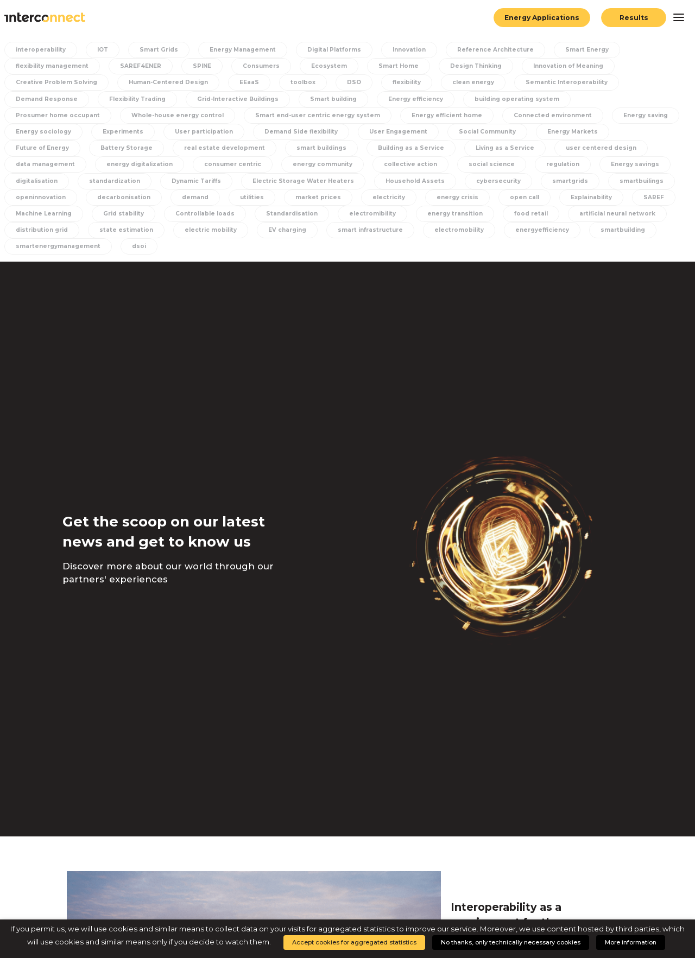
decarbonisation (123, 197)
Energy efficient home (447, 115)
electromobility (459, 229)
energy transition (455, 213)
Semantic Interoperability (567, 82)
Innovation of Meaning (568, 65)
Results (634, 18)
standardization (114, 181)
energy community (322, 164)
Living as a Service (505, 147)
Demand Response (47, 99)
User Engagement (398, 131)
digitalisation (37, 181)
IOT (102, 49)
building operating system (517, 99)
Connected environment (553, 115)
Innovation (409, 49)
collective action (410, 164)
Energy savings (635, 164)
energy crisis (457, 197)
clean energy (473, 82)
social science (492, 164)
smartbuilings (642, 181)
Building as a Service (411, 147)
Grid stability (123, 213)
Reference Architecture (495, 49)
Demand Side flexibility (301, 131)
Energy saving (645, 115)
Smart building (333, 99)
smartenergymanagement (58, 246)
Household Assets (415, 181)
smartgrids (570, 181)
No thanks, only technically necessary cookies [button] (510, 942)
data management (45, 164)
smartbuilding (623, 229)
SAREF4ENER (140, 65)
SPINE (202, 65)
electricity (388, 197)
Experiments (123, 131)
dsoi (139, 246)
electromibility (372, 213)
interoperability (41, 49)
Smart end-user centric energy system (317, 115)
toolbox (302, 82)
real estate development (224, 147)
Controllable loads (205, 213)
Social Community (487, 131)
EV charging (287, 229)
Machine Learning (44, 213)
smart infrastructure (370, 229)
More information (630, 942)
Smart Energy (587, 49)
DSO (354, 82)
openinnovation (41, 197)
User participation (204, 131)
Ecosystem (329, 65)
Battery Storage (126, 147)
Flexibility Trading (137, 99)
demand (195, 197)
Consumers (261, 65)
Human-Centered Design (168, 82)
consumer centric (232, 164)
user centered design (601, 147)
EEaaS (249, 82)
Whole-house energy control (177, 115)
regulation (562, 164)
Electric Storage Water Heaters (303, 181)
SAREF (653, 197)
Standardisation (292, 213)
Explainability (591, 197)
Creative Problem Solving (56, 82)
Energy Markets (572, 131)
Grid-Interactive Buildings (238, 99)
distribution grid (42, 229)
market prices (318, 197)
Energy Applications (541, 18)
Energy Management (243, 49)
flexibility (407, 82)
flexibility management (52, 65)
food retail (531, 213)
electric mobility (211, 229)
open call (524, 197)
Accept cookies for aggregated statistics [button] (354, 942)
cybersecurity (498, 181)
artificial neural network (617, 213)
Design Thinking (476, 65)
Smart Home (398, 65)
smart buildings (321, 147)
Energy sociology (43, 131)
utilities (252, 197)
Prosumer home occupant (58, 115)
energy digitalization (139, 164)
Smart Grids (159, 49)
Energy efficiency (415, 99)
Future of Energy (42, 147)
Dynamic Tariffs (196, 181)
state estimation (126, 229)
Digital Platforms (334, 49)
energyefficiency (542, 229)
